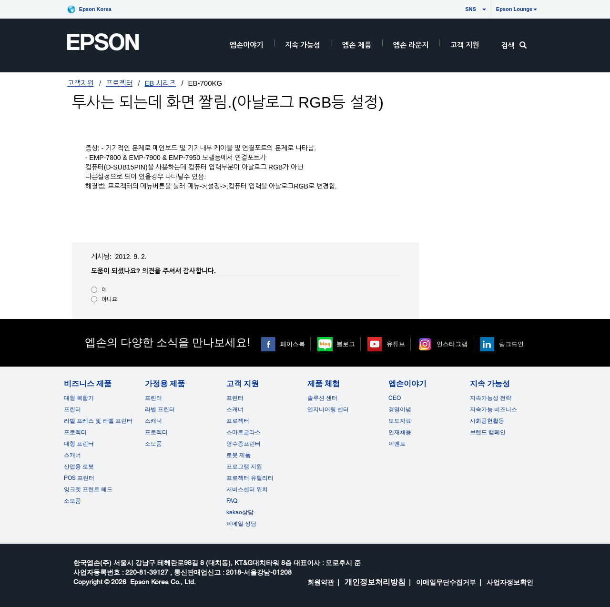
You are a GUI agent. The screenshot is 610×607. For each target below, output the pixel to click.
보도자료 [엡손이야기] (399, 421)
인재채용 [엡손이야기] (399, 432)
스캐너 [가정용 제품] (153, 421)
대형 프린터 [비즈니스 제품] (79, 443)
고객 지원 (464, 45)
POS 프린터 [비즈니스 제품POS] (79, 478)
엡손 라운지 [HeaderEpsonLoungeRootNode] (410, 45)
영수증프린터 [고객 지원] (243, 443)
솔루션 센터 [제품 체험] (322, 398)
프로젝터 (119, 83)
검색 (514, 45)
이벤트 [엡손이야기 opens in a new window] (397, 443)
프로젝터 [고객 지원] (237, 421)
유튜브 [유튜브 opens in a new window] (395, 344)
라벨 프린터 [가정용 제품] (160, 409)
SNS (461, 9)
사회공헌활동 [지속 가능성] (487, 421)
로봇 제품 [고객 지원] (238, 455)
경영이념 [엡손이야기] (399, 409)
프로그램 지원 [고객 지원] (244, 466)
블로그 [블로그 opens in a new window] (345, 344)
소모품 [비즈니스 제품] (72, 501)
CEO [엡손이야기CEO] (394, 398)
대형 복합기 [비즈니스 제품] (79, 398)
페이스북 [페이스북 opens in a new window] (292, 344)
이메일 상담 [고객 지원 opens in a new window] (241, 523)
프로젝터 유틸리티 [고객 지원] (250, 478)
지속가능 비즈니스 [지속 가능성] (493, 409)
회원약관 (320, 582)
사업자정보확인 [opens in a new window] (510, 582)
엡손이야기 (246, 45)
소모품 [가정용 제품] (153, 443)
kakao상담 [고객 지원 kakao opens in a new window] (240, 512)
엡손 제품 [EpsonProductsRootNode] (356, 45)
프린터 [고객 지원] (235, 398)
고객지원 (80, 83)
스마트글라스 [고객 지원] (243, 432)
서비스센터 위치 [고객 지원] (247, 489)
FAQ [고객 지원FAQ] (231, 501)
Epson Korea (95, 9)
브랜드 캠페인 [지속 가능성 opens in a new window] (488, 432)
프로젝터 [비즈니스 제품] (75, 432)
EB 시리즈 (160, 83)
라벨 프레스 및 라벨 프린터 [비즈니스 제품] (98, 421)
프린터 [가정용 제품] (153, 398)
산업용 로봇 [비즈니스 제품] (79, 466)
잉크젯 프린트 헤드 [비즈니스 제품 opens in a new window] (88, 489)
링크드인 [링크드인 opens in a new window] (511, 344)
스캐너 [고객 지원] (235, 409)
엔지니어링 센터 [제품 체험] (328, 409)
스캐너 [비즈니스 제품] (72, 455)
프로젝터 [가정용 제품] (156, 432)
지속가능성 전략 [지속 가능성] (490, 398)
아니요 (109, 299)
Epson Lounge (516, 9)
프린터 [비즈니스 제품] (72, 409)
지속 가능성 (302, 45)
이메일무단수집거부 (446, 582)
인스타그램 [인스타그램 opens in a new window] (452, 344)
